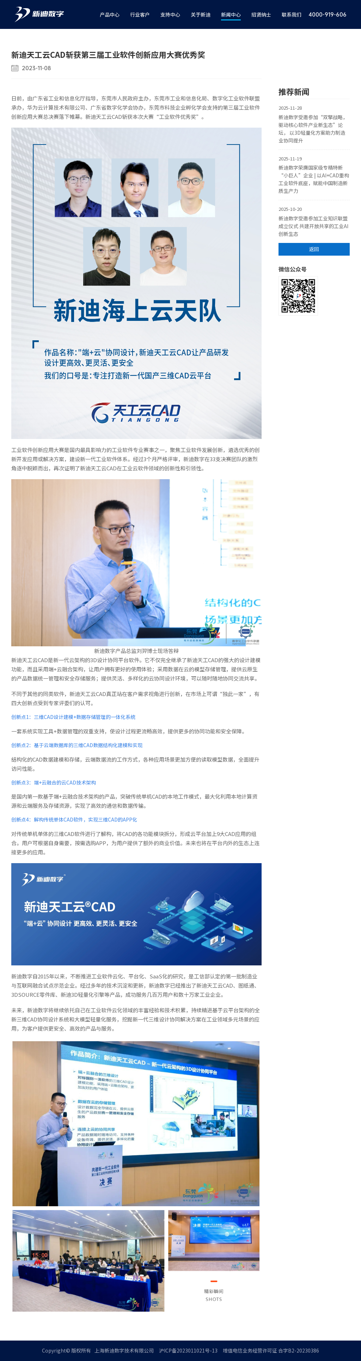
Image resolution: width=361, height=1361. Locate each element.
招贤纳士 (261, 14)
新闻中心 (231, 14)
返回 (314, 248)
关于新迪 (200, 14)
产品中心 (110, 14)
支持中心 (170, 14)
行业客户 (140, 14)
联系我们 (291, 14)
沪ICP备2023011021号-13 (188, 1350)
